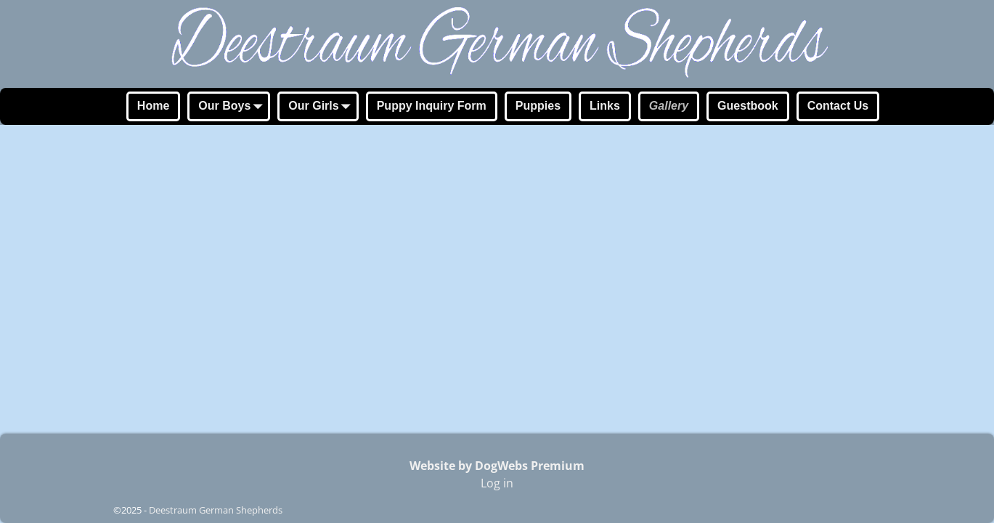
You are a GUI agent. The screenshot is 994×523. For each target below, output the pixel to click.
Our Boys (233, 107)
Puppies (538, 106)
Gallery (668, 106)
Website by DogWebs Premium (497, 466)
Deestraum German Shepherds (215, 509)
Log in (497, 483)
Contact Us (837, 106)
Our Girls (322, 107)
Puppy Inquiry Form (431, 106)
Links (605, 106)
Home (153, 106)
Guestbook (747, 106)
